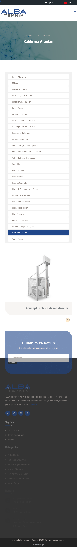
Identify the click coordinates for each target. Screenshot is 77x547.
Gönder (12, 363)
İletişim (11, 440)
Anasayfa (28, 36)
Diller (67, 2)
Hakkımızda (13, 431)
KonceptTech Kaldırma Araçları (47, 309)
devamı (34, 405)
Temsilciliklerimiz (16, 436)
